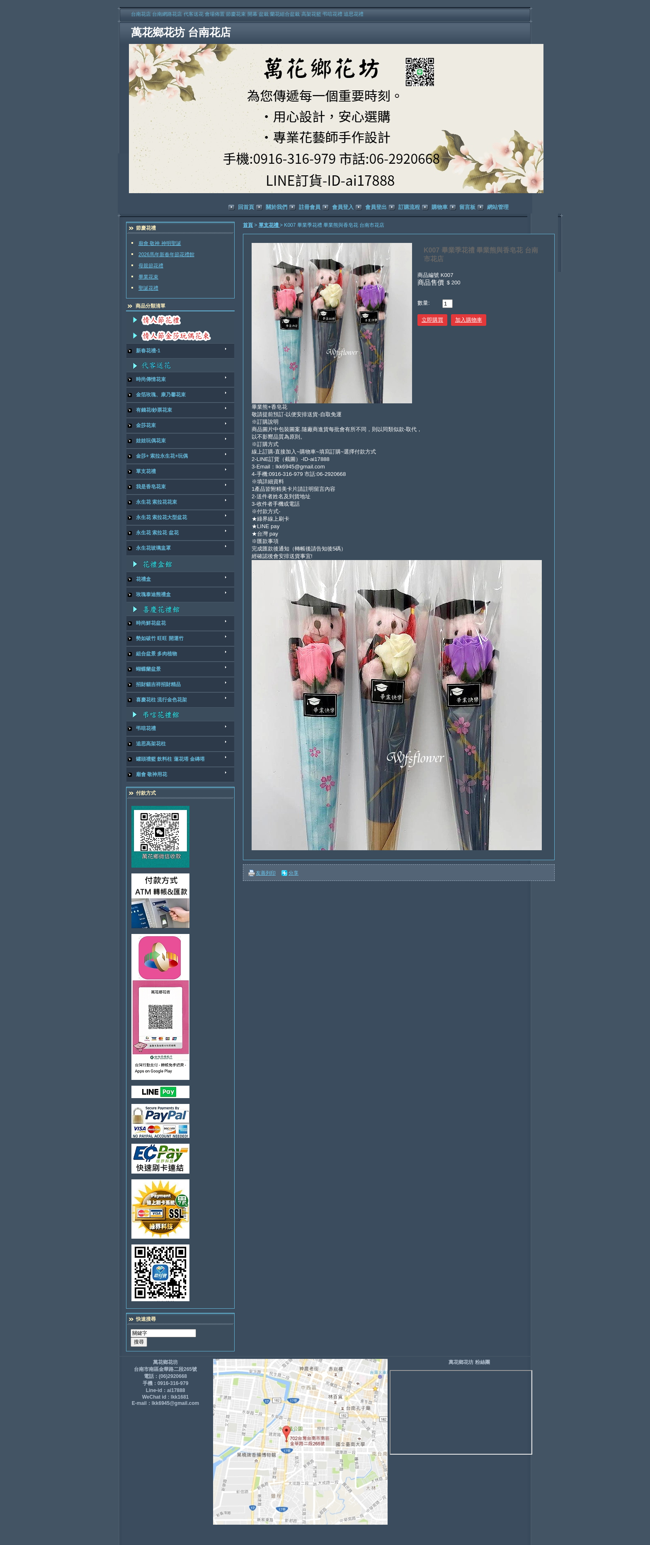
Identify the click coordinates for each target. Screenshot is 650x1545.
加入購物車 (468, 320)
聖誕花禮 (148, 288)
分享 (293, 873)
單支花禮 (269, 225)
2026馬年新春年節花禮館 (166, 254)
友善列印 (266, 873)
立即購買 (432, 320)
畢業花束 (148, 277)
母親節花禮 (150, 266)
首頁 (248, 225)
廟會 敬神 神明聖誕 (159, 243)
